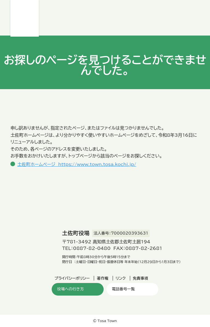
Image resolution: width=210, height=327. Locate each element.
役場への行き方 (70, 289)
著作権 (102, 278)
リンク (121, 278)
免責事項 (140, 278)
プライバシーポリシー (72, 278)
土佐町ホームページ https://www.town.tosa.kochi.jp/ (76, 164)
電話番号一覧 (123, 289)
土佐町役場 (24, 18)
